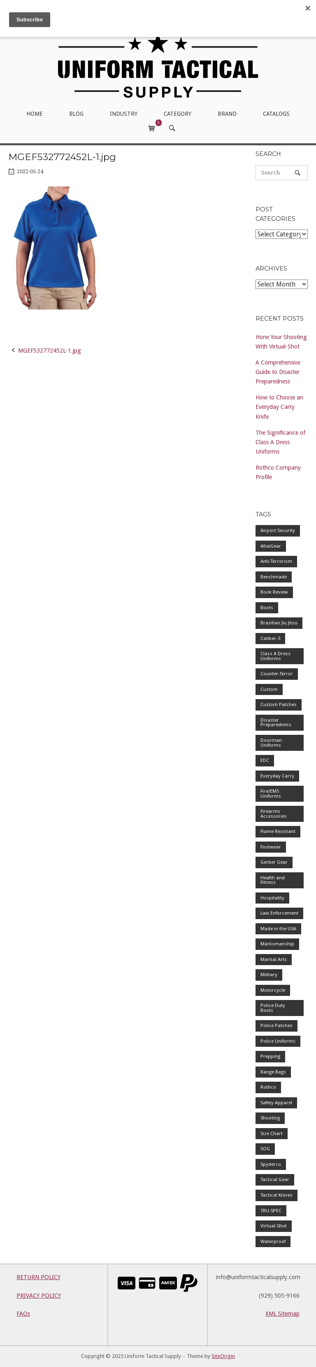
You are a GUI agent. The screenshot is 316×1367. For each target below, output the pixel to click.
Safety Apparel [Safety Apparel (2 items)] (276, 1103)
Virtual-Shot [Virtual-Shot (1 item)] (273, 1226)
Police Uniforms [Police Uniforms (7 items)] (277, 1041)
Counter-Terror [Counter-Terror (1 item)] (276, 674)
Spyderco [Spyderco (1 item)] (270, 1164)
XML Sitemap (282, 1313)
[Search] (297, 172)
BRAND (227, 113)
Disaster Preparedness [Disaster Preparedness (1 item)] (275, 722)
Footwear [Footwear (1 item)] (270, 847)
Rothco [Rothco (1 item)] (268, 1087)
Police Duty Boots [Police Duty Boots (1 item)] (272, 1007)
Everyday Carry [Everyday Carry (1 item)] (277, 776)
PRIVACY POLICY (38, 1295)
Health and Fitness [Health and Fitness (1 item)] (272, 880)
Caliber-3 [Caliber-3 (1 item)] (270, 638)
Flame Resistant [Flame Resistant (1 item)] (277, 831)
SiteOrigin (223, 1356)
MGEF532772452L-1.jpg (49, 350)
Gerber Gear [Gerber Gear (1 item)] (274, 862)
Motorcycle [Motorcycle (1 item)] (272, 990)
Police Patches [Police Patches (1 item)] (276, 1025)
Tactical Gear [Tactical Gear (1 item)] (274, 1179)
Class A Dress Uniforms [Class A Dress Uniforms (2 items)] (275, 656)
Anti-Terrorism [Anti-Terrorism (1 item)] (276, 561)
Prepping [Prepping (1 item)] (270, 1056)
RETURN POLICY (38, 1277)
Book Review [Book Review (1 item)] (274, 592)
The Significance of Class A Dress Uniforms (280, 442)
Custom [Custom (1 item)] (269, 689)
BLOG (76, 113)
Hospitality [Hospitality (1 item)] (272, 898)
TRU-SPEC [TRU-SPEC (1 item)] (270, 1210)
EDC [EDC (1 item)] (264, 760)
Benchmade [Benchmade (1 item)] (273, 577)
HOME (34, 113)
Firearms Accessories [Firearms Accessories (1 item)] (273, 813)
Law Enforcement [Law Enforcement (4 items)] (279, 913)
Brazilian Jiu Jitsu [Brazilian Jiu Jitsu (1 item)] (278, 623)
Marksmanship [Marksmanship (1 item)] (277, 944)
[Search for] (282, 172)
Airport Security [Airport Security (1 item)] (277, 530)
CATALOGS (276, 113)
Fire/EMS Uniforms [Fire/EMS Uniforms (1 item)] (270, 793)
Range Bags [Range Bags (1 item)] (273, 1072)
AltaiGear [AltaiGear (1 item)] (270, 546)
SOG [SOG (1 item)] (265, 1148)
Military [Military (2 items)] (268, 974)
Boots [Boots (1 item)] (266, 607)
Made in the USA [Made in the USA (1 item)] (278, 928)
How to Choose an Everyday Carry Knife (279, 407)
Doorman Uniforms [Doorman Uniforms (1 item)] (271, 742)
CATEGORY (177, 113)
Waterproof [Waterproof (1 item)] (273, 1241)
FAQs (23, 1313)
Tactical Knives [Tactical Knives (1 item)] (276, 1195)
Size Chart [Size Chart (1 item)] (271, 1133)
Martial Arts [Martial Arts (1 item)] (273, 959)
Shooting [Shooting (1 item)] (270, 1118)
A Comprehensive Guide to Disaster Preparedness (278, 372)
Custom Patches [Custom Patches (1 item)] (278, 704)
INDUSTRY (123, 113)
